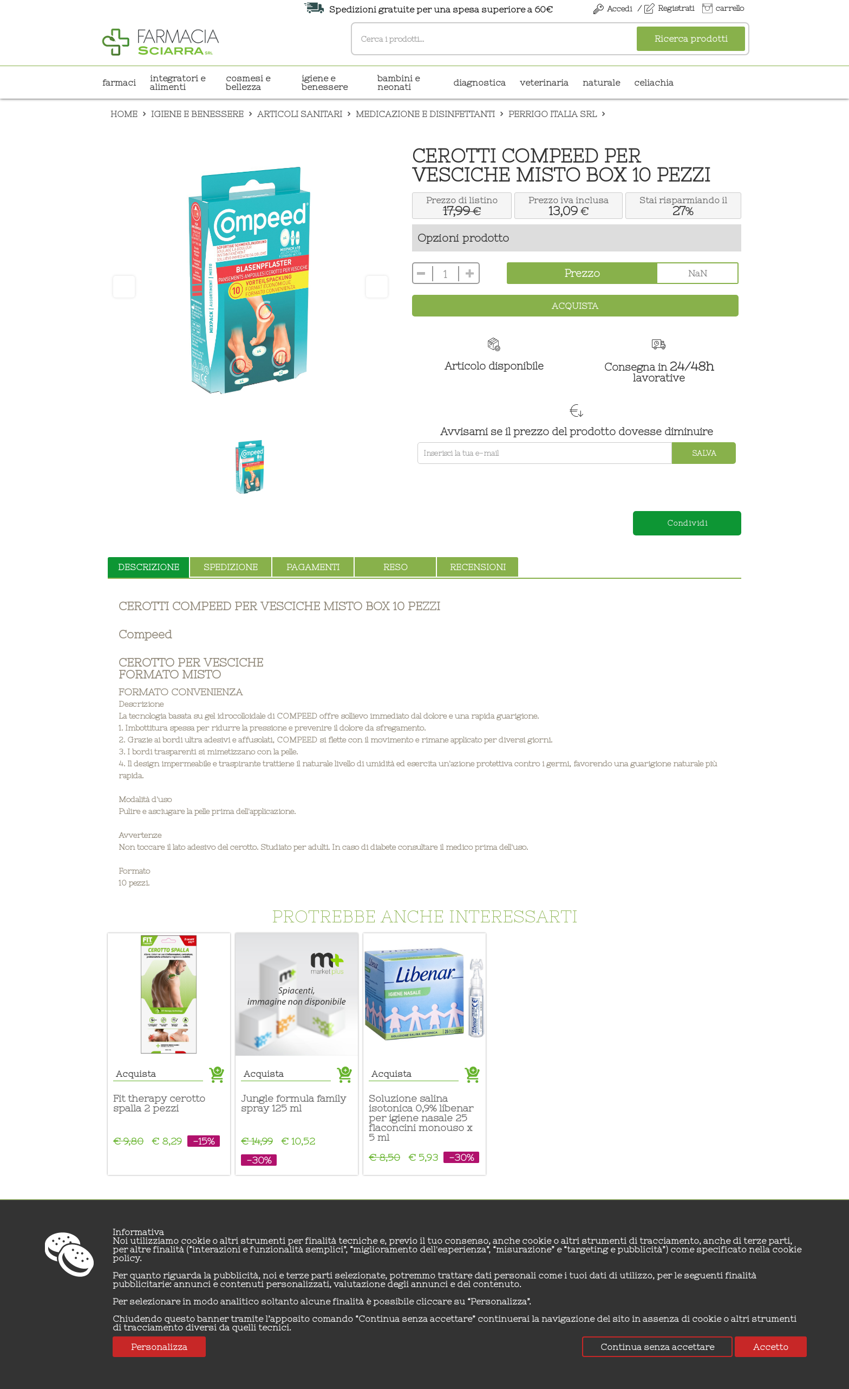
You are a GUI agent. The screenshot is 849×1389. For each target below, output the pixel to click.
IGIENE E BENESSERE (325, 82)
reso (395, 567)
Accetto (770, 1347)
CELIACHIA (654, 82)
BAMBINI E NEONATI (398, 82)
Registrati (676, 8)
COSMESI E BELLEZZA (248, 82)
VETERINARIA (544, 82)
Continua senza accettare (657, 1347)
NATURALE (601, 82)
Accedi (619, 8)
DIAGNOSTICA (479, 82)
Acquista (575, 306)
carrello (730, 8)
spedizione (231, 567)
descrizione (148, 567)
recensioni (478, 567)
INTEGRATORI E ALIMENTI (177, 82)
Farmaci (119, 82)
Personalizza (159, 1347)
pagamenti (312, 567)
